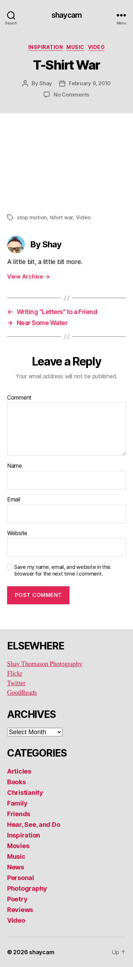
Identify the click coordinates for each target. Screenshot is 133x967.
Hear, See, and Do (33, 824)
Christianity (25, 792)
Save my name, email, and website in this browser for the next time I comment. (62, 570)
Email (13, 499)
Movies (18, 846)
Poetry (17, 899)
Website (17, 533)
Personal (20, 877)
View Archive (28, 276)
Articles (19, 771)
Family (17, 803)
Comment (19, 398)
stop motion (32, 217)
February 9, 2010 (90, 83)
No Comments (71, 94)
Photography (27, 888)
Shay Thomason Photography (44, 664)
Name (14, 466)
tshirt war (61, 217)
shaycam (66, 15)
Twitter (16, 683)
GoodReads (22, 693)
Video (96, 47)
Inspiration (45, 47)
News (15, 867)
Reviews (20, 909)
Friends (18, 814)
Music (75, 47)
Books (16, 782)
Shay (45, 83)
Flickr (14, 674)
